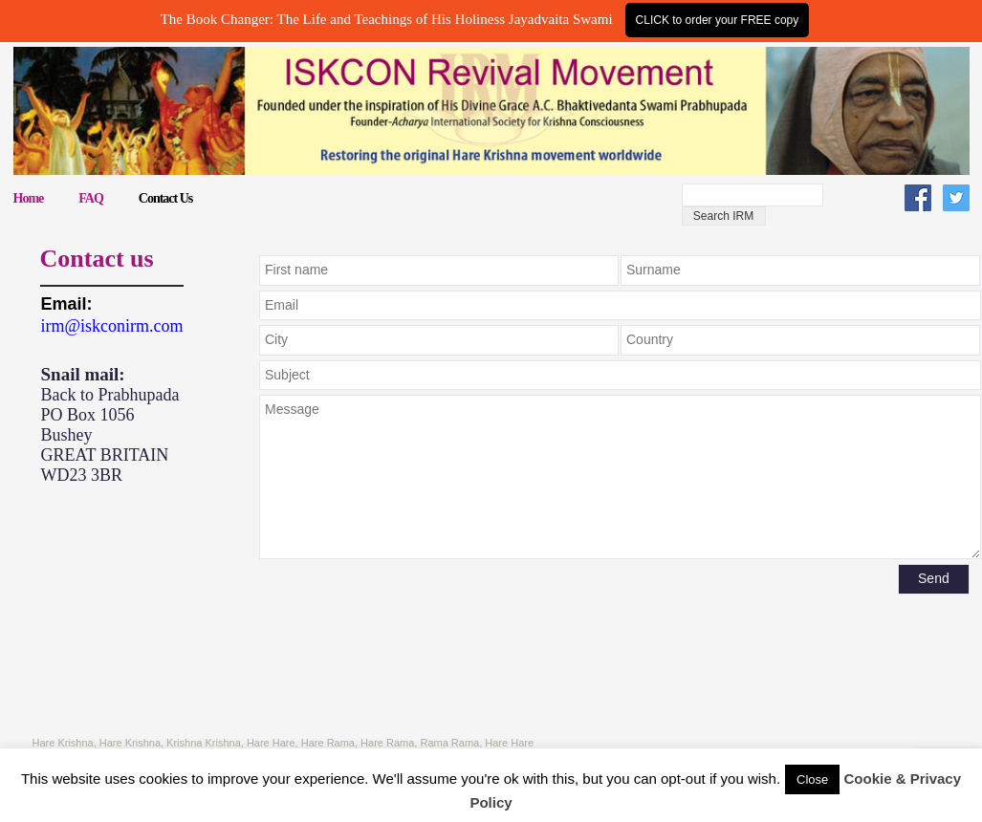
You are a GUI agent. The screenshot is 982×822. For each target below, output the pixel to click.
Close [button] (812, 779)
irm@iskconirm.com (112, 325)
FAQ (90, 199)
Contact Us (166, 199)
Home (28, 199)
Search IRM (723, 216)
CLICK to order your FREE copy (717, 20)
